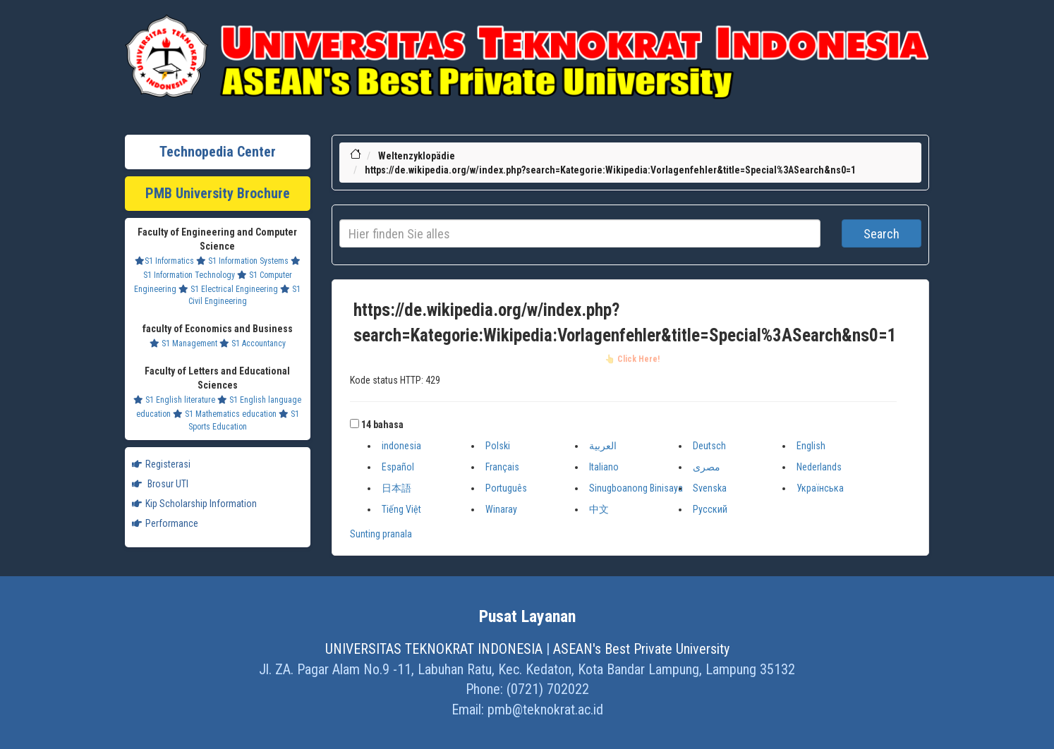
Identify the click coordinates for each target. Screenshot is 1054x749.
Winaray (501, 509)
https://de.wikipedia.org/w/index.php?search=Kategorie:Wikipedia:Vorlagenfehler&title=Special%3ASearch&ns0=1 (610, 170)
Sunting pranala (381, 534)
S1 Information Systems (242, 261)
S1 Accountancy (252, 343)
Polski (497, 445)
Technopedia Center (217, 151)
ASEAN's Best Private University (641, 648)
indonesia (401, 445)
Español (398, 467)
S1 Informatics (164, 261)
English (810, 445)
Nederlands (819, 467)
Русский (710, 509)
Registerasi (161, 464)
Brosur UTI (160, 483)
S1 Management (183, 343)
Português (506, 488)
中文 (599, 509)
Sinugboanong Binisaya (636, 488)
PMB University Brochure (217, 193)
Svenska (710, 488)
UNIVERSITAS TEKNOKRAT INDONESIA (434, 648)
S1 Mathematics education (225, 414)
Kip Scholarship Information (194, 503)
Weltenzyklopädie (416, 156)
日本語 (396, 488)
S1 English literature (174, 400)
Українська (820, 488)
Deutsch (709, 445)
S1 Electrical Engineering (228, 289)
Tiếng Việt (401, 509)
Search (881, 233)
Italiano (604, 467)
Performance (165, 523)
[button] (354, 423)
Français (502, 467)
